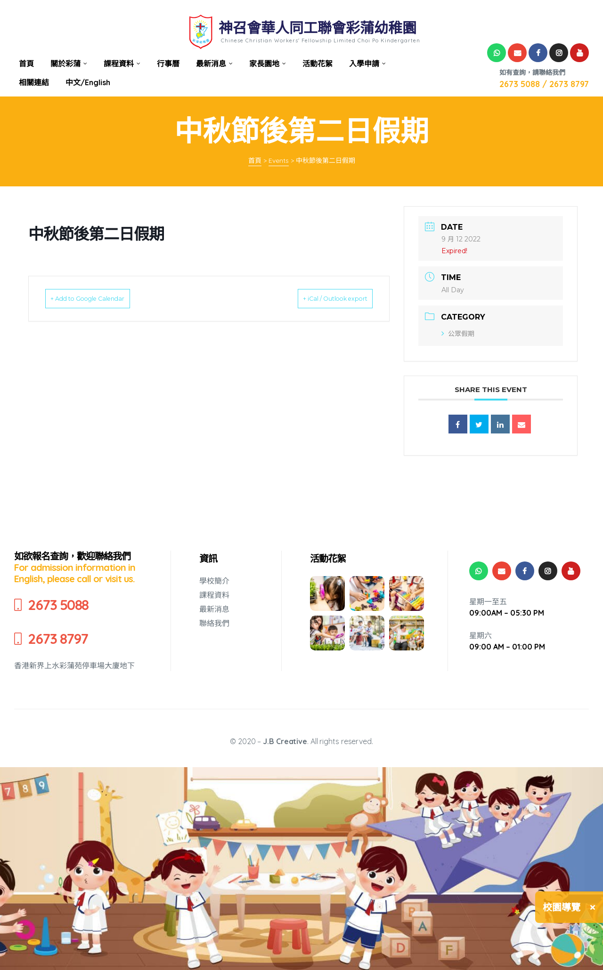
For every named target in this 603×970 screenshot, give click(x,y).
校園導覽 (561, 907)
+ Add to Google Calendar (101, 298)
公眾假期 (457, 333)
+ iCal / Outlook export (322, 298)
